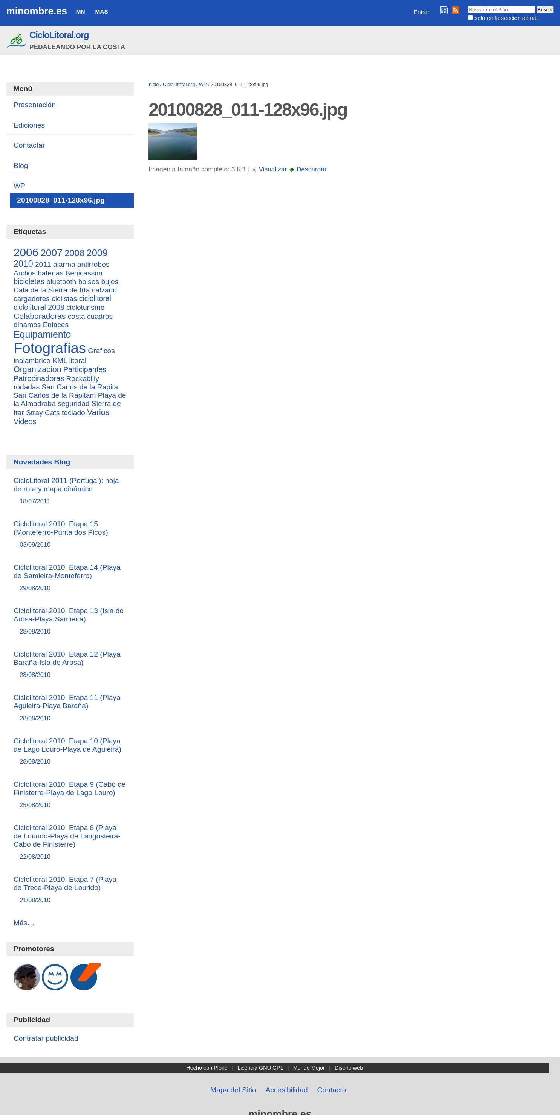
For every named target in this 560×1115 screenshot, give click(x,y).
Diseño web (349, 1068)
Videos (25, 421)
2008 (74, 253)
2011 (43, 264)
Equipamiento (42, 334)
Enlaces (56, 325)
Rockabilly (82, 379)
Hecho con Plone (207, 1068)
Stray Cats (43, 413)
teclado (73, 413)
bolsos (88, 282)
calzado (104, 290)
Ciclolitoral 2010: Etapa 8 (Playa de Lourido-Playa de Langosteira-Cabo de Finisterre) (70, 842)
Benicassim (84, 273)
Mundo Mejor (309, 1068)
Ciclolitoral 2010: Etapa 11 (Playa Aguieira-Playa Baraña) (70, 708)
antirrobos (93, 264)
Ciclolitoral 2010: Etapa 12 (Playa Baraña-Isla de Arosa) (70, 664)
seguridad (73, 404)
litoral (77, 360)
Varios (98, 412)
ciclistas (64, 299)
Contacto (331, 1090)
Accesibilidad (287, 1090)
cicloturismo (85, 307)
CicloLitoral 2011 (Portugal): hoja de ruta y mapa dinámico (70, 491)
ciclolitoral (95, 298)
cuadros (100, 316)
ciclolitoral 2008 (39, 307)
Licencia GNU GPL (260, 1068)
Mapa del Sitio (233, 1090)
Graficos (101, 351)
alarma (64, 264)
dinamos (27, 325)
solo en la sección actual (505, 18)
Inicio (153, 84)
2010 (23, 264)
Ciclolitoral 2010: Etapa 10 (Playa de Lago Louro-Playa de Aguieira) (70, 751)
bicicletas (29, 281)
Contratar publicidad (46, 1038)
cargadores (32, 299)
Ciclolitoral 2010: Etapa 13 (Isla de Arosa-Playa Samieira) (70, 621)
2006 (26, 252)
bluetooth (61, 282)
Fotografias (50, 348)
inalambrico (32, 360)
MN (80, 11)
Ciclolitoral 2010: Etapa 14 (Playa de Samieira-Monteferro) (70, 577)
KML (59, 360)
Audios (25, 273)
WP (203, 84)
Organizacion (37, 369)
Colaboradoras (40, 316)
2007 (51, 252)
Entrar (422, 12)
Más (101, 11)
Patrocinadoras (39, 378)
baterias (50, 273)
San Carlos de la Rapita (80, 387)
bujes (109, 282)
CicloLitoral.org (59, 35)
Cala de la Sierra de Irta (52, 290)
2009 (97, 253)
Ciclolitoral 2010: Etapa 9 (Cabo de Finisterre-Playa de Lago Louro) (70, 794)
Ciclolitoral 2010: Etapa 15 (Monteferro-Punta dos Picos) (70, 534)
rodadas (27, 387)
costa (76, 316)
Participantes (84, 369)
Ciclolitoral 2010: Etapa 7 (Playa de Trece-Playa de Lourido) (70, 889)
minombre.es (36, 11)
